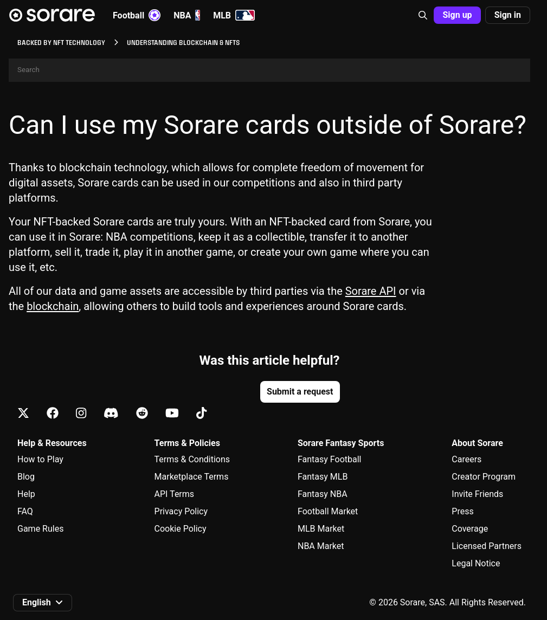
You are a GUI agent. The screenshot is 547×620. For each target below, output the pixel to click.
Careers (466, 459)
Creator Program (484, 477)
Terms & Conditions (192, 459)
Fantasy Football (329, 459)
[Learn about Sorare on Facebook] (52, 414)
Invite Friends (477, 494)
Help (26, 494)
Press (462, 511)
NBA (186, 15)
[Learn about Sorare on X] (23, 414)
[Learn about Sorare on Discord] (111, 414)
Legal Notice (476, 563)
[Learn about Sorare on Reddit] (142, 414)
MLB (234, 15)
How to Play (40, 459)
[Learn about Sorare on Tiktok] (201, 414)
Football (136, 15)
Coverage (470, 529)
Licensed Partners (487, 546)
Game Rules (40, 529)
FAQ (25, 511)
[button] (423, 15)
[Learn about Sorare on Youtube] (172, 414)
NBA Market (321, 546)
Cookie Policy (181, 529)
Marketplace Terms (192, 477)
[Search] (269, 70)
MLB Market (321, 529)
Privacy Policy (181, 511)
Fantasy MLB (322, 477)
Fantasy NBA (322, 494)
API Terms (175, 494)
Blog (26, 477)
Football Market (328, 511)
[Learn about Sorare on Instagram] (81, 414)
